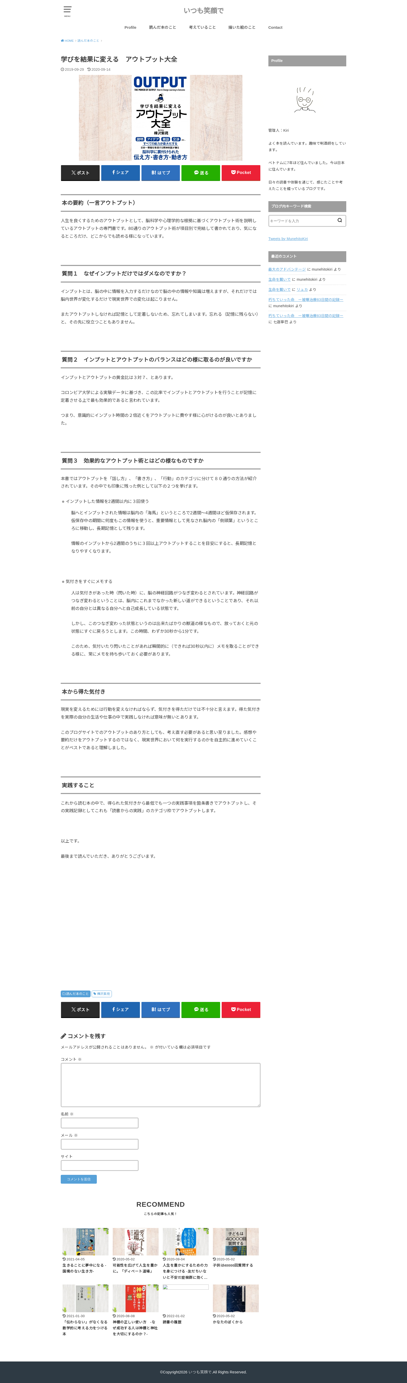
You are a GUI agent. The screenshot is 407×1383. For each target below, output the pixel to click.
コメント (71, 1059)
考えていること (202, 27)
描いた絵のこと (242, 27)
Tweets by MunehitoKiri (288, 239)
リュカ (302, 289)
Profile (131, 27)
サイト (67, 1157)
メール (69, 1135)
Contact (275, 27)
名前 (67, 1114)
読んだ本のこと (162, 27)
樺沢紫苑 (103, 994)
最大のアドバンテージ (287, 269)
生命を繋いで (279, 279)
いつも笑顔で (203, 11)
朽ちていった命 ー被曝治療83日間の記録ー (305, 300)
